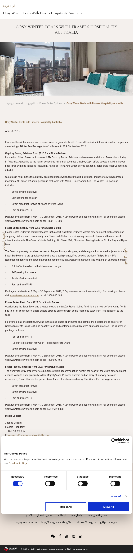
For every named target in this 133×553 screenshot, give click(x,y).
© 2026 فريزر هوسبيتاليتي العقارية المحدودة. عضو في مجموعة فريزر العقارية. (54, 549)
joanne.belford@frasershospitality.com (29, 435)
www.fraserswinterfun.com (24, 295)
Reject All (66, 506)
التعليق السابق (3, 241)
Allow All (108, 506)
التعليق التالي (126, 256)
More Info (116, 496)
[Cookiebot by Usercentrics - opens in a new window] (114, 441)
